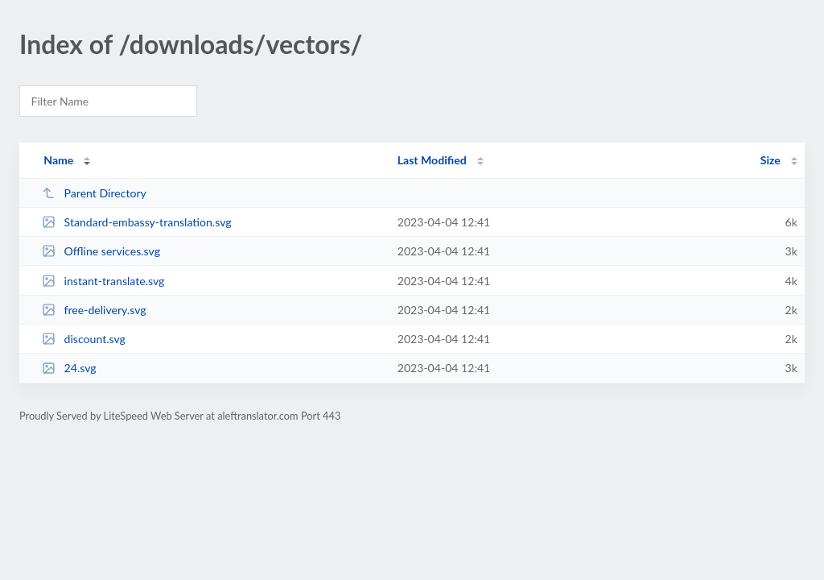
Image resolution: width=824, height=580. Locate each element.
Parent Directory (94, 193)
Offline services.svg (101, 251)
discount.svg (84, 339)
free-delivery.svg (94, 310)
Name (58, 160)
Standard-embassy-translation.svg (136, 222)
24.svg (69, 368)
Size (770, 160)
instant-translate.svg (103, 281)
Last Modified (432, 160)
